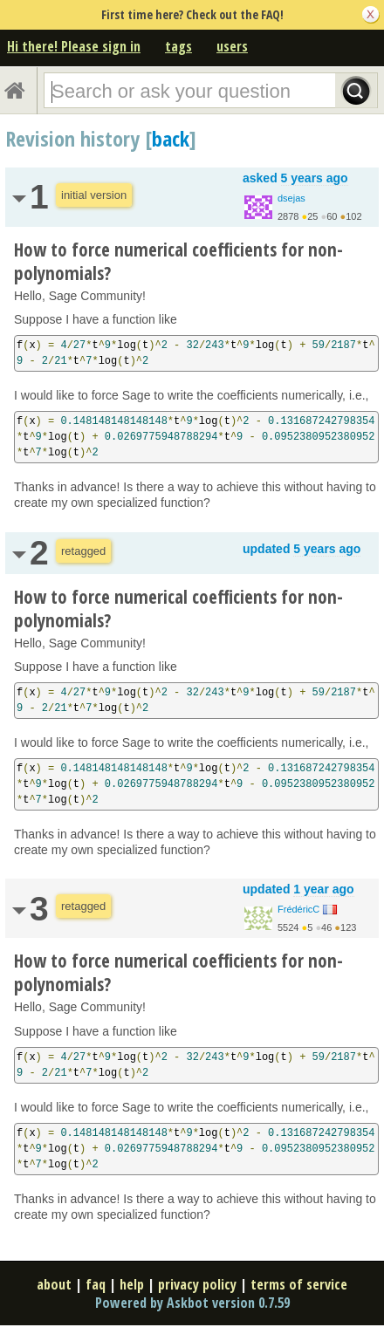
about (54, 1284)
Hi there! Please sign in (74, 46)
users (232, 46)
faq (96, 1284)
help (132, 1284)
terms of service (298, 1284)
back (170, 138)
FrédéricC (298, 909)
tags (178, 46)
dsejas (291, 198)
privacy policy (197, 1284)
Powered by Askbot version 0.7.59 (192, 1302)
